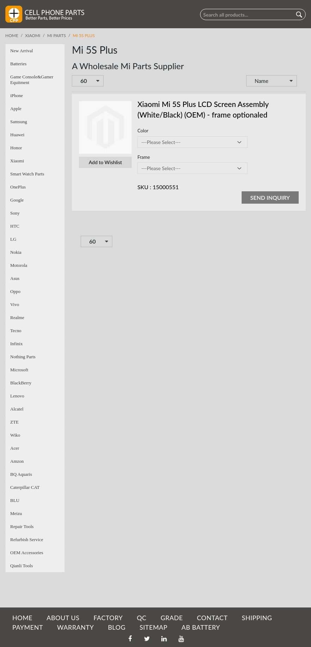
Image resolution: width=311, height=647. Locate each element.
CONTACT (212, 618)
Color (142, 130)
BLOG (116, 627)
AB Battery (200, 627)
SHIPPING (257, 618)
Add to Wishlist (105, 162)
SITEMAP (153, 627)
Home (11, 35)
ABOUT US (62, 618)
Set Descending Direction (302, 81)
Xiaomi (32, 35)
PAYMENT (27, 627)
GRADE (172, 618)
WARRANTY (75, 627)
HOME (22, 618)
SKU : (144, 187)
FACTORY (108, 618)
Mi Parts (56, 35)
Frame (143, 157)
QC (141, 618)
